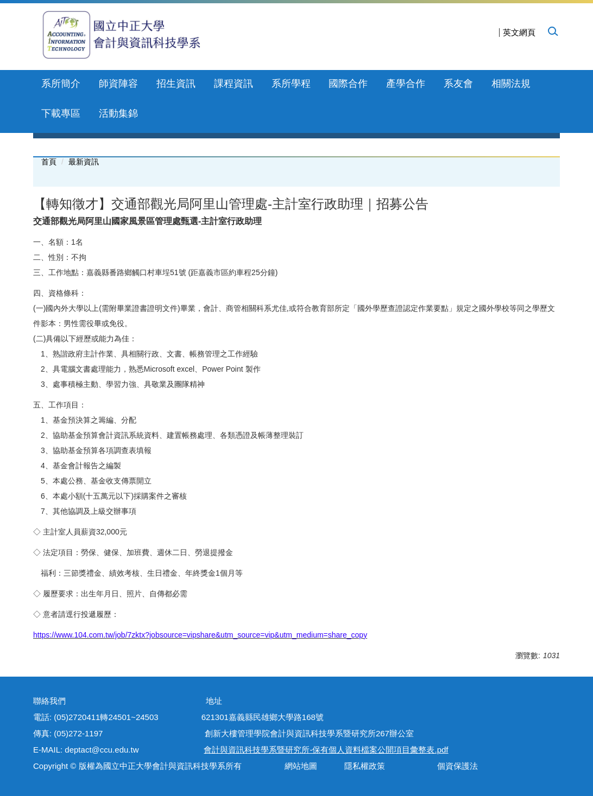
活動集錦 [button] (118, 113)
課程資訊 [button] (233, 83)
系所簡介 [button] (60, 83)
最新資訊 (83, 161)
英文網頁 (519, 32)
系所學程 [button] (291, 83)
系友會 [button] (458, 83)
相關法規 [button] (511, 83)
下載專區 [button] (60, 113)
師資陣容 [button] (118, 83)
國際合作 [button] (348, 83)
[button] (552, 31)
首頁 (48, 161)
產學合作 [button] (405, 83)
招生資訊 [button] (175, 83)
